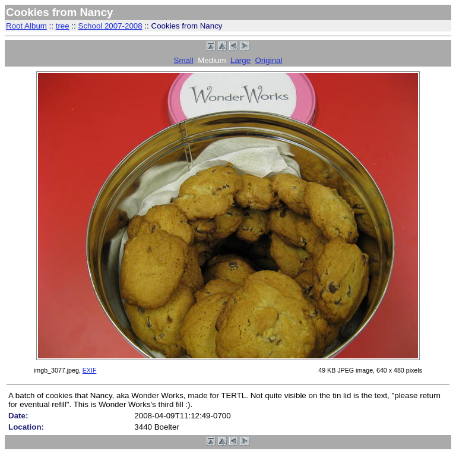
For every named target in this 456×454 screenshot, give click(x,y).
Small (184, 60)
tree (62, 25)
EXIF (90, 370)
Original (269, 60)
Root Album (26, 25)
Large (240, 60)
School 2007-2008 (110, 25)
